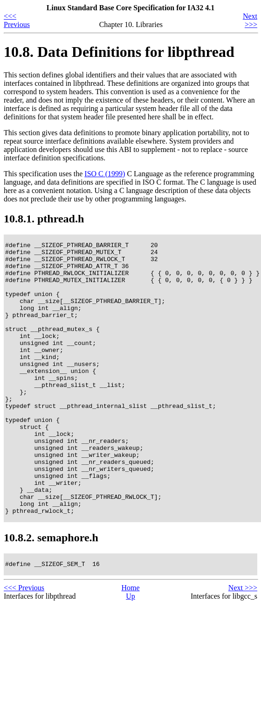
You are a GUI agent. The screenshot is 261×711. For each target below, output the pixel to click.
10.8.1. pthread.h (44, 219)
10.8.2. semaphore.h (51, 592)
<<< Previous (17, 20)
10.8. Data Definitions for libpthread (119, 51)
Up (130, 652)
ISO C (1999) (104, 174)
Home (130, 644)
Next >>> (250, 20)
